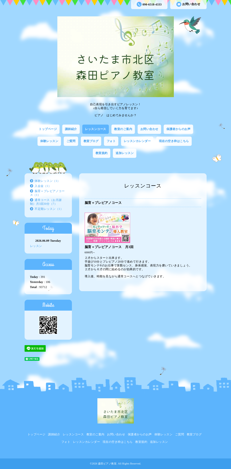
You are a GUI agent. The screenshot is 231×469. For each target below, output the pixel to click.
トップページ (48, 129)
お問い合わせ (188, 4)
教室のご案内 (123, 129)
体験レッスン (49, 141)
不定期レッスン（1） (49, 208)
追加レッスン (125, 153)
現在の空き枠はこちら (174, 141)
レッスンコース (95, 129)
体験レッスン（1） (47, 180)
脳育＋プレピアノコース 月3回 (109, 247)
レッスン (36, 246)
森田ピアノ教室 (107, 463)
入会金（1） (43, 185)
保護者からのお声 (178, 129)
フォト (111, 141)
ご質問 (71, 141)
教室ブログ (91, 141)
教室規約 (102, 153)
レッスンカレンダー (137, 141)
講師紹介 (71, 129)
